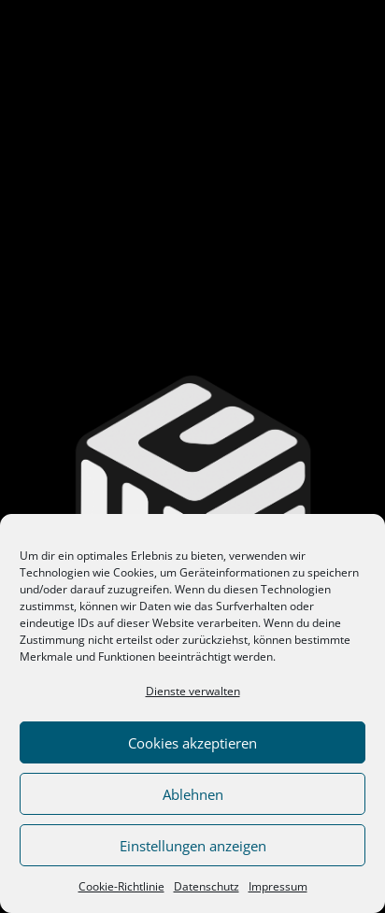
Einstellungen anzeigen (193, 845)
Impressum (278, 886)
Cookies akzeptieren (192, 743)
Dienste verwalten (193, 691)
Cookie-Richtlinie (121, 886)
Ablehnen (193, 794)
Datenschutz (206, 886)
